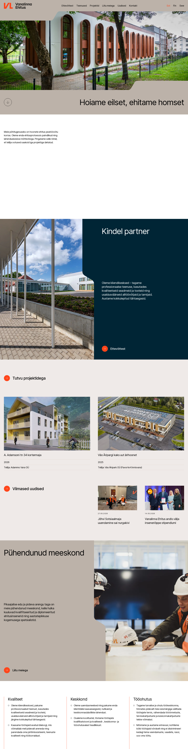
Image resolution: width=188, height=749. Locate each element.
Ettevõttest (67, 5)
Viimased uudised (28, 488)
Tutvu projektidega (29, 378)
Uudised (122, 5)
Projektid (94, 5)
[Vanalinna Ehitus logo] (18, 5)
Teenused (81, 5)
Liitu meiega (108, 5)
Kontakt (133, 5)
